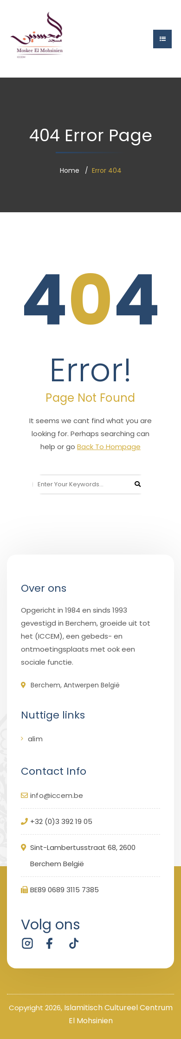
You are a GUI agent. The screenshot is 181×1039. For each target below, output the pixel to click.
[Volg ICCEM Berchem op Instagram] (27, 943)
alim (35, 739)
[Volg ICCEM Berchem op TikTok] (71, 943)
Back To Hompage (109, 446)
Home (69, 170)
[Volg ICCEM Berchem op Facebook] (49, 943)
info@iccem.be (57, 795)
